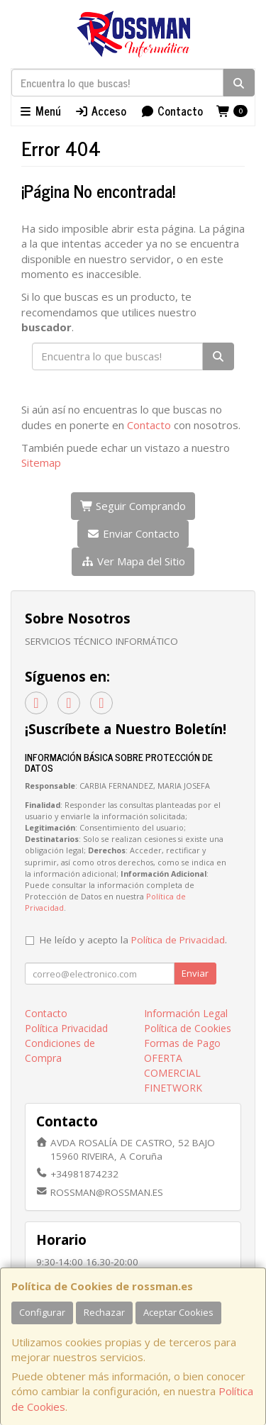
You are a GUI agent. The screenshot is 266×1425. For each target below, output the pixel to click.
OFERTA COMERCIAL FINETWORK (173, 1072)
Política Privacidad (66, 1028)
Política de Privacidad (178, 939)
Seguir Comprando (133, 506)
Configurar (42, 1312)
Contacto (171, 110)
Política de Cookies (187, 1028)
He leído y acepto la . (133, 939)
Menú (39, 110)
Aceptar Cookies (178, 1312)
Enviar (195, 973)
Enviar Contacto (133, 533)
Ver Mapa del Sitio (133, 561)
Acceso (100, 110)
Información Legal (186, 1013)
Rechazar (104, 1312)
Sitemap (41, 462)
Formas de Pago (182, 1043)
